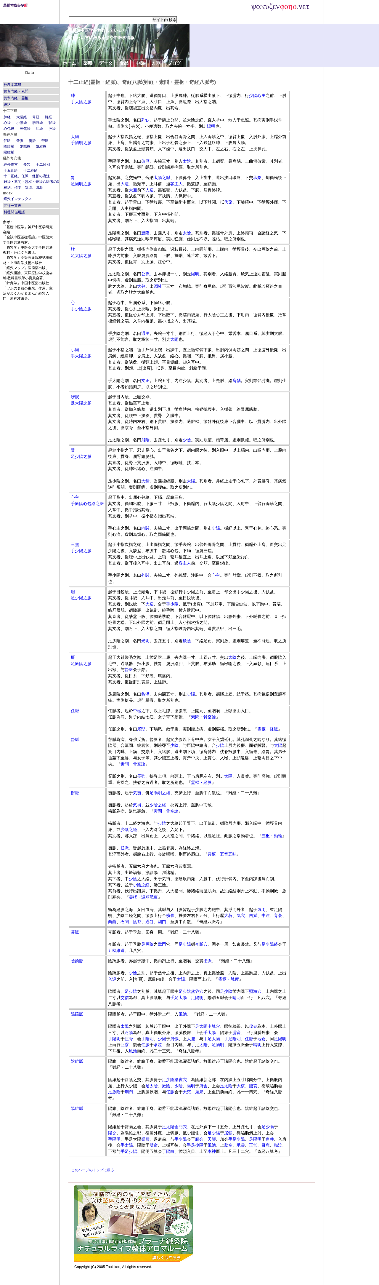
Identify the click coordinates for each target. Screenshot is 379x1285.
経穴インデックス (18, 199)
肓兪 (278, 915)
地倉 (261, 1038)
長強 (141, 776)
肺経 (7, 117)
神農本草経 (12, 85)
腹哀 (253, 1085)
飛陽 (145, 439)
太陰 (187, 161)
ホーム (69, 62)
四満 (253, 915)
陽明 (211, 126)
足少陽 (185, 944)
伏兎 (228, 202)
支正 (145, 380)
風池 (183, 1014)
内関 (145, 528)
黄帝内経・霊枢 (16, 98)
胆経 (39, 129)
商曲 (112, 921)
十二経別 (43, 164)
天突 (187, 1091)
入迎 (112, 979)
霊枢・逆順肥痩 (143, 897)
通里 (145, 333)
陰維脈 (41, 146)
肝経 (52, 129)
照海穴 (255, 991)
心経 (7, 123)
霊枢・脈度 (228, 979)
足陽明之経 (160, 792)
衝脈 (32, 141)
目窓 (265, 1145)
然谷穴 (197, 991)
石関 (125, 921)
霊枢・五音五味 (222, 854)
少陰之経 (158, 805)
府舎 (203, 1085)
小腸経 (21, 123)
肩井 (270, 1139)
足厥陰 (147, 944)
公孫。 (147, 273)
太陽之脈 (162, 177)
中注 (265, 915)
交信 (125, 997)
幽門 (162, 921)
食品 (124, 62)
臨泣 (278, 1145)
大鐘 (145, 481)
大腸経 (21, 117)
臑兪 (236, 1032)
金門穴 (180, 1126)
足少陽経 (269, 944)
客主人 (176, 183)
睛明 (236, 997)
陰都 (137, 921)
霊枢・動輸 (271, 835)
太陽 (174, 339)
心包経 (9, 129)
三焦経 (25, 129)
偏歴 (145, 161)
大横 (241, 1085)
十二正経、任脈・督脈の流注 (27, 176)
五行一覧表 (12, 206)
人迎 (149, 190)
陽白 (170, 1151)
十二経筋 (30, 170)
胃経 (35, 117)
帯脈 (45, 141)
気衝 (137, 792)
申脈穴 (214, 1026)
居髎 (228, 1133)
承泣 (158, 1044)
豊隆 (145, 233)
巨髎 (125, 1044)
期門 (129, 1091)
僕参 (253, 1026)
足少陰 (131, 991)
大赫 (228, 915)
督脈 (19, 141)
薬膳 (87, 62)
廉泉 (199, 1091)
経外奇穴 (11, 164)
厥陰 (187, 640)
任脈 (7, 141)
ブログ (174, 62)
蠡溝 (145, 694)
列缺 (145, 120)
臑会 (199, 1139)
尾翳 (141, 729)
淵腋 (158, 286)
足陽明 (197, 997)
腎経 (52, 123)
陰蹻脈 (9, 146)
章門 (162, 944)
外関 (145, 575)
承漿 (257, 177)
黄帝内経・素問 (16, 91)
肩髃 (236, 380)
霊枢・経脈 (267, 729)
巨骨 (129, 1038)
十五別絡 (11, 170)
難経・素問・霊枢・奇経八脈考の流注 (34, 182)
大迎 (125, 183)
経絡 (7, 105)
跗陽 (129, 1032)
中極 (137, 710)
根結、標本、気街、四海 (23, 188)
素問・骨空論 (203, 717)
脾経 (48, 117)
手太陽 (209, 1032)
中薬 (140, 62)
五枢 (112, 950)
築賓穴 (180, 1079)
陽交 (112, 1133)
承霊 (241, 1145)
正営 (253, 1145)
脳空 (228, 1145)
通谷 (149, 921)
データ (106, 62)
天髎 (212, 1139)
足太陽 (180, 997)
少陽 (216, 528)
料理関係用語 (14, 212)
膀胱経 (37, 123)
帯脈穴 (201, 944)
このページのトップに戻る (92, 1170)
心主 (261, 95)
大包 (141, 286)
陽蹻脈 (25, 146)
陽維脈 (9, 152)
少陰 (253, 95)
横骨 (170, 915)
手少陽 (172, 604)
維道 (120, 950)
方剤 (156, 62)
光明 (145, 640)
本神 (212, 1151)
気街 (137, 805)
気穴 (241, 915)
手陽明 (114, 1038)
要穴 (26, 164)
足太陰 (151, 1085)
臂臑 (145, 1139)
